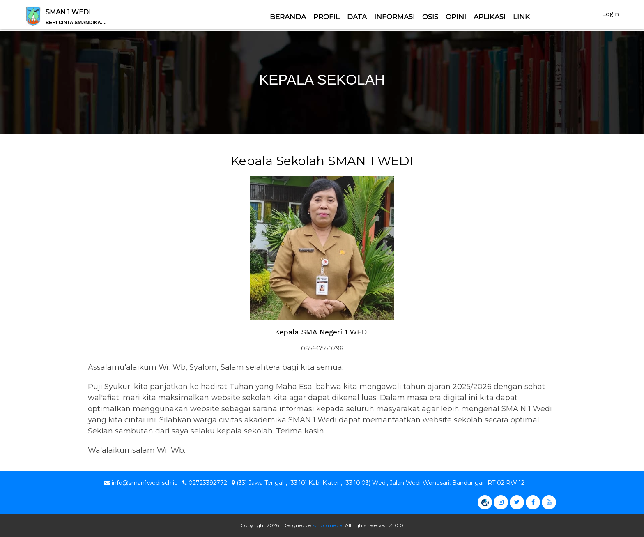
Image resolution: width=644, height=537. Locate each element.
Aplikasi (490, 17)
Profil (326, 17)
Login (610, 14)
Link (521, 17)
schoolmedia (328, 525)
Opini (456, 17)
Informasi (394, 17)
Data (357, 17)
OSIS (430, 17)
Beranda (288, 17)
